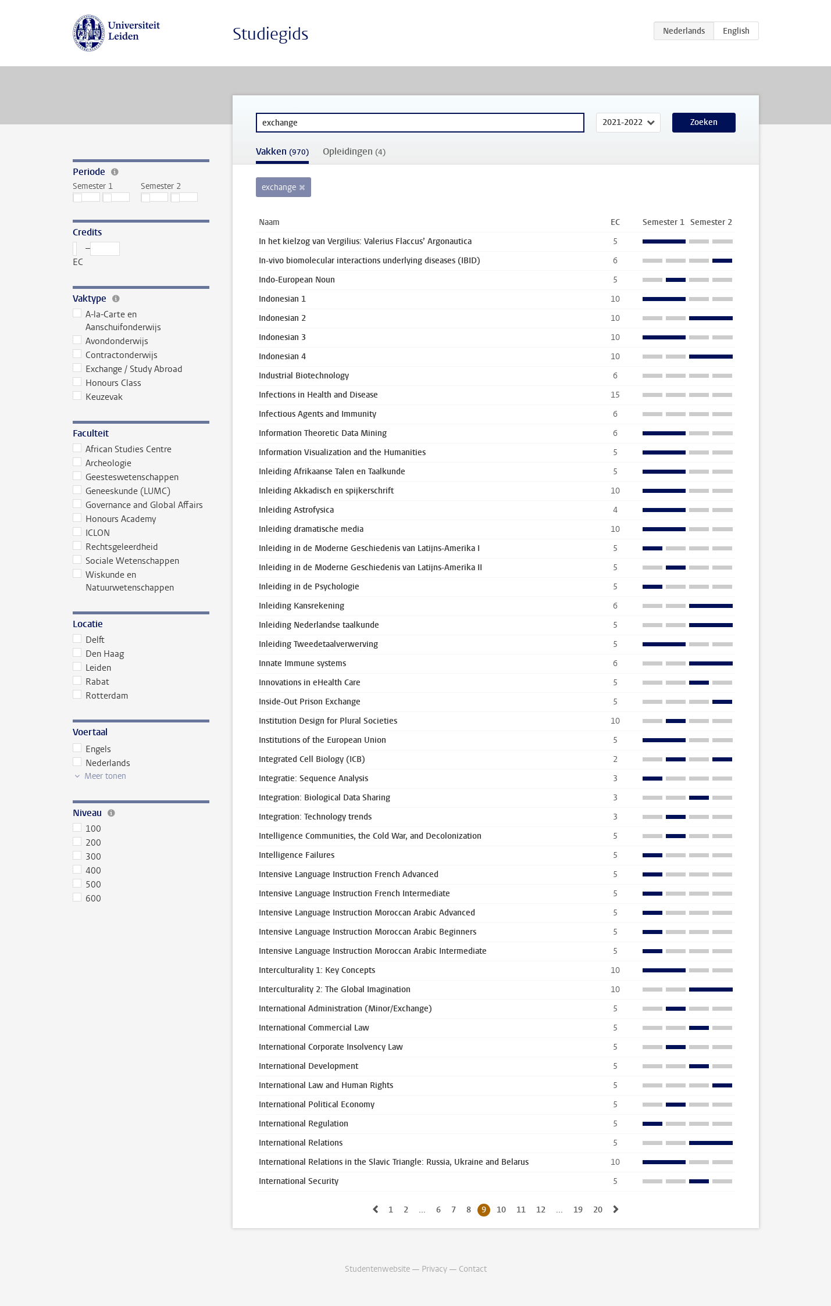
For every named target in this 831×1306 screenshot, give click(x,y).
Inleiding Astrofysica (296, 510)
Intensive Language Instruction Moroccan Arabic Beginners (367, 932)
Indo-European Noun (297, 279)
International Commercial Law (314, 1027)
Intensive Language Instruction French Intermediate (354, 893)
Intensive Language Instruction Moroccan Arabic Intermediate (373, 951)
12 (540, 1209)
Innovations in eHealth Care (310, 682)
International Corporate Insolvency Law (331, 1047)
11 (521, 1209)
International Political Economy (317, 1104)
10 (501, 1209)
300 (87, 857)
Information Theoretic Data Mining (323, 433)
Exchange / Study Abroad (128, 369)
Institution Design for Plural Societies (328, 721)
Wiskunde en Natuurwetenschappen (123, 581)
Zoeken (704, 122)
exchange (279, 187)
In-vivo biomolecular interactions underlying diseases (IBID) (369, 260)
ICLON (91, 533)
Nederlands (102, 763)
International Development (308, 1066)
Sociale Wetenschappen (126, 561)
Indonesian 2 (282, 318)
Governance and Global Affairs (138, 505)
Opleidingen (354, 151)
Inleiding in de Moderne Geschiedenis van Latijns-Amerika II (370, 567)
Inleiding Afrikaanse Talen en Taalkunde (332, 471)
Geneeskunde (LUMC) (122, 491)
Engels (92, 749)
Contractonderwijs (115, 355)
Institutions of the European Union (322, 740)
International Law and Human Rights (326, 1085)
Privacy (434, 1269)
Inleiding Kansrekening (301, 605)
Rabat (91, 682)
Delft (89, 640)
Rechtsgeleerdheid (116, 547)
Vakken (282, 151)
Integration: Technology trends (315, 816)
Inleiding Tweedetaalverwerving (318, 644)
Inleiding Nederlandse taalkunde (319, 625)
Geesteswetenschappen (126, 477)
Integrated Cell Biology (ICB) (312, 759)
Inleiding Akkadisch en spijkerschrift (326, 490)
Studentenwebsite (377, 1269)
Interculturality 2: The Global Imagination (335, 989)
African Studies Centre (122, 449)
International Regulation (303, 1123)
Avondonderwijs (111, 341)
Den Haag (98, 654)
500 (87, 884)
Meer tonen (105, 776)
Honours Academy (114, 519)
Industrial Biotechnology (304, 375)
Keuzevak (98, 397)
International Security (298, 1181)
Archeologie (102, 463)
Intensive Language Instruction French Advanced (348, 874)
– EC (96, 255)
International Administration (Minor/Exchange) (345, 1008)
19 (578, 1209)
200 (87, 843)
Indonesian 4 (282, 356)
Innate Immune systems (302, 663)
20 (597, 1209)
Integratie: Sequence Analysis (313, 778)
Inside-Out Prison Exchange (310, 701)
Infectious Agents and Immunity (317, 414)
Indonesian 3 (282, 337)
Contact (473, 1269)
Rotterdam (101, 696)
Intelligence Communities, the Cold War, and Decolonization (370, 836)
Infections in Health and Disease (318, 394)
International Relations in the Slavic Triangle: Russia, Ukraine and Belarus (394, 1162)
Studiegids (271, 34)
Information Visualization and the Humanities (342, 452)
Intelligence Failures (296, 855)
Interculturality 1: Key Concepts (317, 970)
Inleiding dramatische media (311, 529)
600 (87, 898)
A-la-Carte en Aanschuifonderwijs (117, 321)
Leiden (92, 668)
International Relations (301, 1142)
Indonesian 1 (282, 299)
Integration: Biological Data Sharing (324, 797)
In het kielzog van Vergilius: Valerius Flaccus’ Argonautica (365, 241)
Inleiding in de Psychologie (309, 586)
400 (87, 870)
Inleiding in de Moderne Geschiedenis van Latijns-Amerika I (369, 548)
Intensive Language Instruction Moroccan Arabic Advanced (367, 912)
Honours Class (107, 383)
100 (87, 829)
